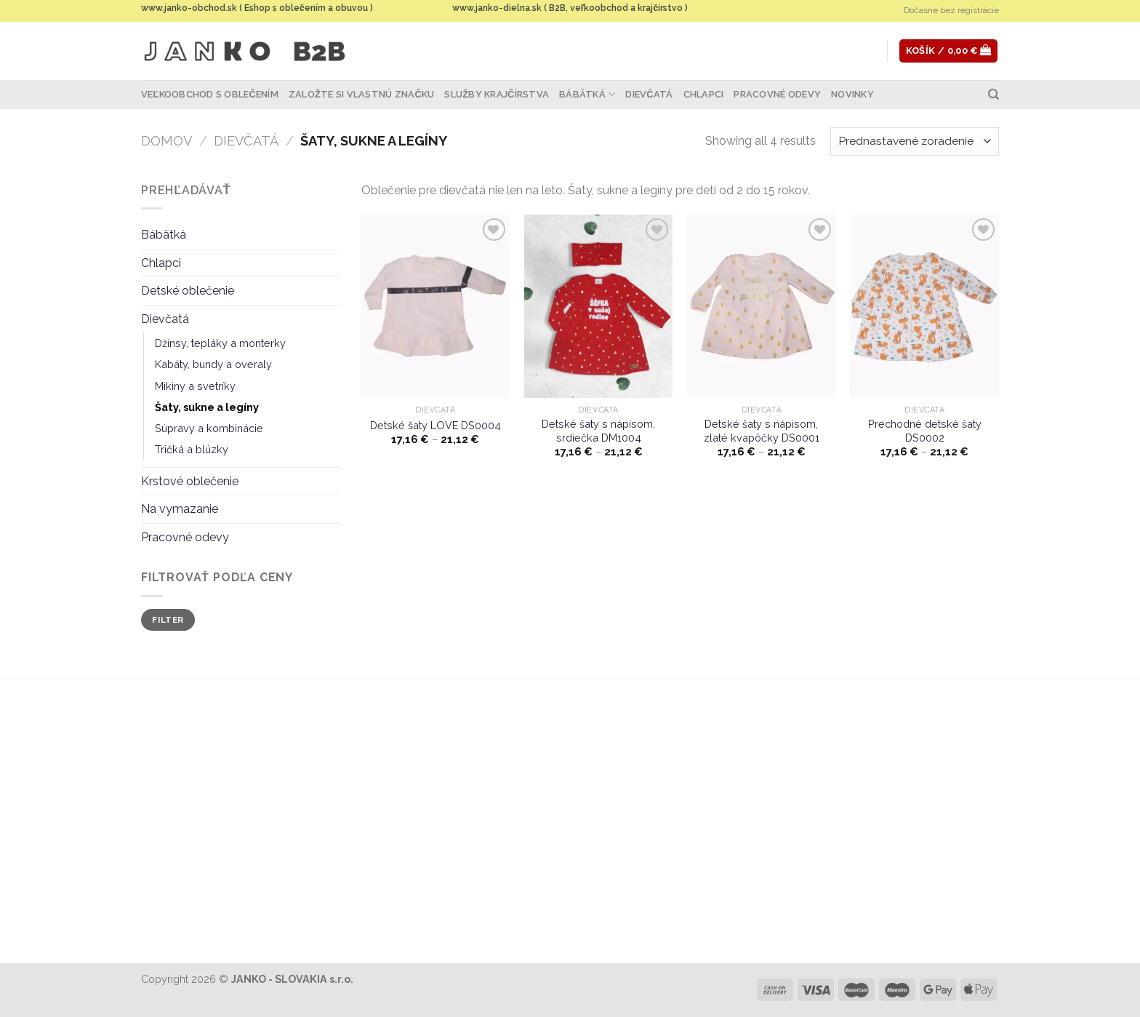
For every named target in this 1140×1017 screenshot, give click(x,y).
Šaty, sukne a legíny (207, 407)
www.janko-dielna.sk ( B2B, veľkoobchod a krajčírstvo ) (570, 8)
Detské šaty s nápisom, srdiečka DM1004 (598, 431)
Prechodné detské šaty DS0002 (925, 431)
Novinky (852, 94)
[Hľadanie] (993, 94)
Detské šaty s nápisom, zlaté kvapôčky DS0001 (761, 431)
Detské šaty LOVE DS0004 (435, 425)
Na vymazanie (179, 509)
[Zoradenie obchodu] (914, 141)
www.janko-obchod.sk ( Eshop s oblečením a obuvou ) (257, 8)
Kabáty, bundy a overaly (213, 364)
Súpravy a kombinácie (209, 428)
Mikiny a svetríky (195, 386)
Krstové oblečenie (189, 481)
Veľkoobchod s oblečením (209, 94)
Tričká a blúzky (191, 449)
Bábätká (587, 94)
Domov (166, 140)
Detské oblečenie (187, 291)
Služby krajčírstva (496, 94)
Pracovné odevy (777, 94)
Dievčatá (649, 94)
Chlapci (703, 94)
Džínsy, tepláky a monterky (220, 343)
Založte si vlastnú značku (361, 94)
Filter (167, 620)
